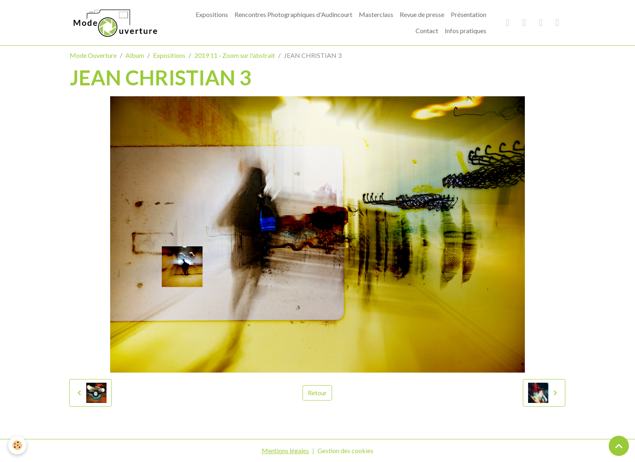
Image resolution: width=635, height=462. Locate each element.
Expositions (212, 14)
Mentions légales (285, 450)
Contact (427, 30)
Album (135, 55)
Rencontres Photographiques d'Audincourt (293, 14)
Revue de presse (422, 14)
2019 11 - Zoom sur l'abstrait (234, 55)
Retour (317, 392)
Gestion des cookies (345, 450)
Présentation (468, 14)
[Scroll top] (619, 446)
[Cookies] (17, 445)
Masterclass (376, 14)
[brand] (114, 22)
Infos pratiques (465, 30)
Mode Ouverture (93, 55)
